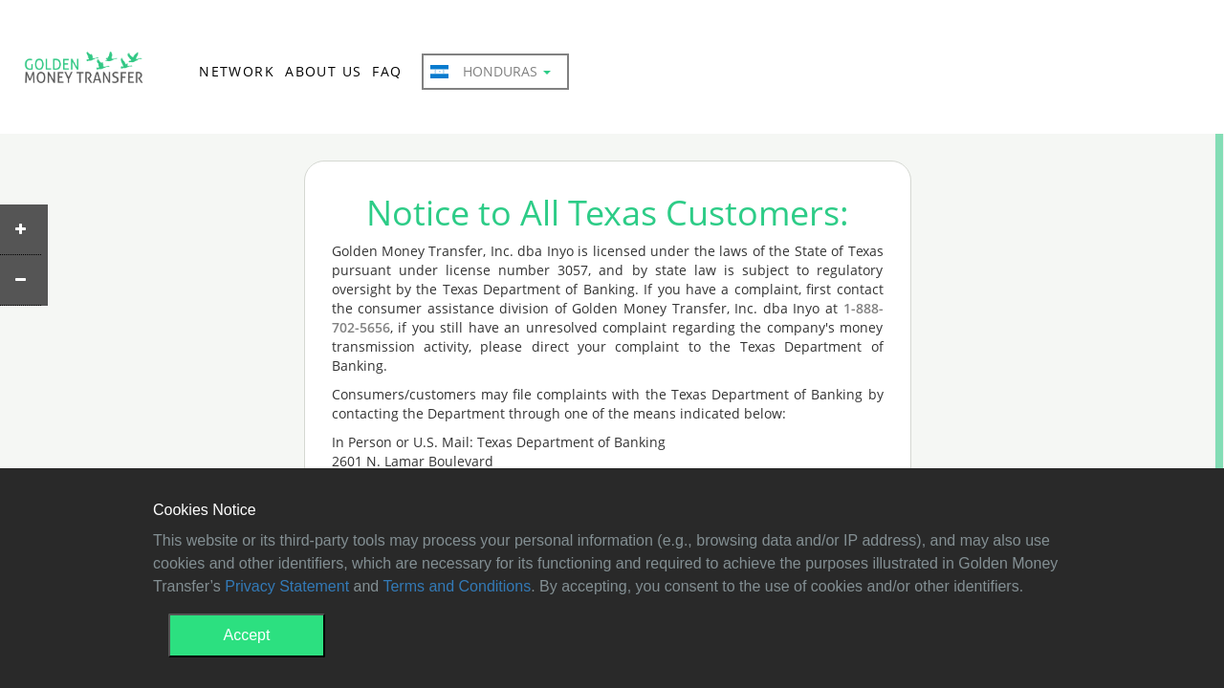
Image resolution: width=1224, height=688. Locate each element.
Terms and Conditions (456, 586)
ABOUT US (323, 71)
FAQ (387, 71)
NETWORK (236, 71)
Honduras (490, 71)
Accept (247, 635)
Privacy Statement (287, 586)
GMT (83, 73)
